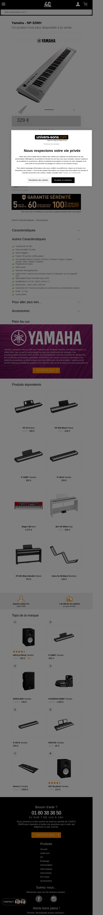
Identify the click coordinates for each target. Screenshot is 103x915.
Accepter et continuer (63, 180)
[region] (51, 158)
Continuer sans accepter (51, 144)
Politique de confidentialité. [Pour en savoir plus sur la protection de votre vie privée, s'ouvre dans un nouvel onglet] (72, 173)
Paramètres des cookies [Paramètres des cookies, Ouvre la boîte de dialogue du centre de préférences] (38, 180)
